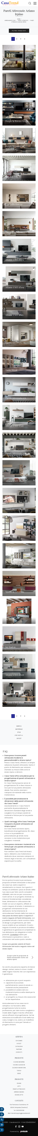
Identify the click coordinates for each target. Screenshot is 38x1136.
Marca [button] (19, 726)
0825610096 (20, 1110)
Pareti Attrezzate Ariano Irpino (22, 21)
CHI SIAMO (19, 1041)
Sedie (19, 1073)
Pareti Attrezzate (23, 20)
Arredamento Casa (10, 20)
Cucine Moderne (19, 1062)
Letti (19, 1086)
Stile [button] (19, 732)
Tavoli (19, 1070)
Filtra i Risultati (19, 31)
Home (18, 19)
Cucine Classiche (19, 1065)
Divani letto (19, 1095)
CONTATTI (19, 1052)
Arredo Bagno (19, 1092)
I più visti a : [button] (19, 735)
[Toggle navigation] (34, 3)
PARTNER (19, 1049)
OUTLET (19, 1043)
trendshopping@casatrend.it (20, 1113)
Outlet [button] (19, 738)
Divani (19, 1083)
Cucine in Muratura (19, 1068)
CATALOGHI (19, 1046)
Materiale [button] (19, 729)
